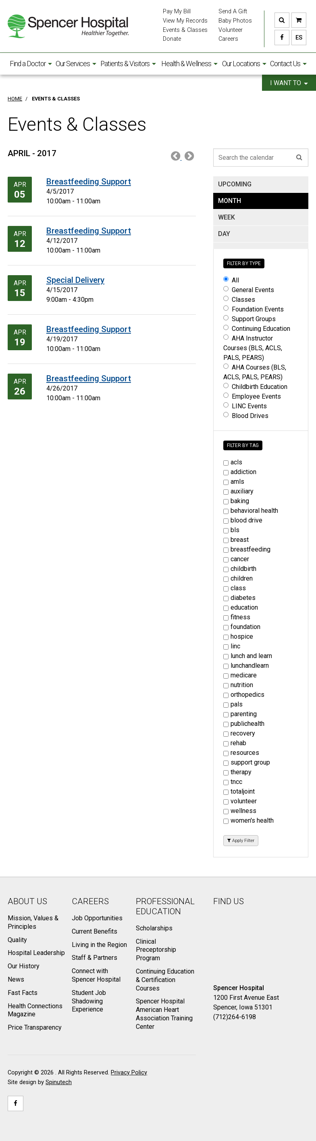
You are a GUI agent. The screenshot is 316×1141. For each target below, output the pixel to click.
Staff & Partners (94, 957)
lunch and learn (247, 656)
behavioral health (250, 510)
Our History (24, 966)
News (16, 979)
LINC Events (245, 406)
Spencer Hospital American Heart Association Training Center (164, 1013)
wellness (239, 811)
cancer (236, 559)
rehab (234, 743)
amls (233, 481)
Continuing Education (256, 328)
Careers (228, 39)
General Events (248, 290)
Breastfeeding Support (88, 181)
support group (246, 762)
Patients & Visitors (128, 64)
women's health (248, 820)
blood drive (242, 520)
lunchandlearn (246, 665)
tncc (232, 782)
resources (241, 752)
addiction (239, 472)
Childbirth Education (255, 387)
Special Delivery (75, 280)
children (238, 578)
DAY (224, 234)
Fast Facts (22, 993)
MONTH (229, 201)
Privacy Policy (129, 1072)
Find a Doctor (31, 64)
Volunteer (230, 30)
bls (231, 530)
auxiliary (238, 491)
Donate (172, 39)
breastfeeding (246, 549)
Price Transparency (35, 1027)
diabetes (239, 598)
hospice (238, 636)
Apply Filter (240, 840)
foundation (241, 627)
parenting (240, 714)
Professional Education (165, 906)
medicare (240, 675)
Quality (17, 940)
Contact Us (288, 64)
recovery (239, 733)
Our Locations (244, 64)
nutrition (238, 685)
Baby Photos (235, 20)
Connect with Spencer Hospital (96, 975)
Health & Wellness (189, 64)
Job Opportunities (97, 918)
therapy (237, 772)
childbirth (239, 569)
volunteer (240, 801)
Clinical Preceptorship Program (156, 950)
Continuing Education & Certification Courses (165, 980)
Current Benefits (94, 931)
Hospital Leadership (36, 953)
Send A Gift (232, 11)
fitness (236, 617)
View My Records (185, 20)
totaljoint (239, 791)
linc (231, 646)
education (240, 607)
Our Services (76, 64)
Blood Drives (245, 416)
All (231, 280)
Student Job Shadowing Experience (89, 1001)
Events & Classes (185, 30)
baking (236, 501)
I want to (289, 83)
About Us (27, 901)
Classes (239, 299)
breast (236, 539)
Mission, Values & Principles (33, 922)
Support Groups (249, 319)
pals (233, 704)
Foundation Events (253, 309)
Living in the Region (99, 945)
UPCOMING (235, 184)
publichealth (243, 723)
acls (232, 462)
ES (296, 37)
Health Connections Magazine (35, 1010)
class (234, 588)
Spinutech (59, 1082)
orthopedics (243, 694)
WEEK (226, 217)
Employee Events (252, 396)
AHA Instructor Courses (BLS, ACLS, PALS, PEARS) (252, 348)
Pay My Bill (177, 11)
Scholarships (154, 928)
